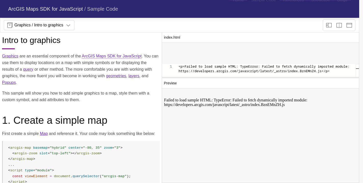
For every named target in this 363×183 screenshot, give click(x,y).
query (28, 69)
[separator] (260, 77)
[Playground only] (339, 25)
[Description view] (328, 25)
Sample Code (102, 9)
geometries (116, 76)
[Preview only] (349, 25)
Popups (9, 82)
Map (44, 133)
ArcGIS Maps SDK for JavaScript (45, 9)
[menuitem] (238, 9)
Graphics (10, 56)
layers (133, 76)
